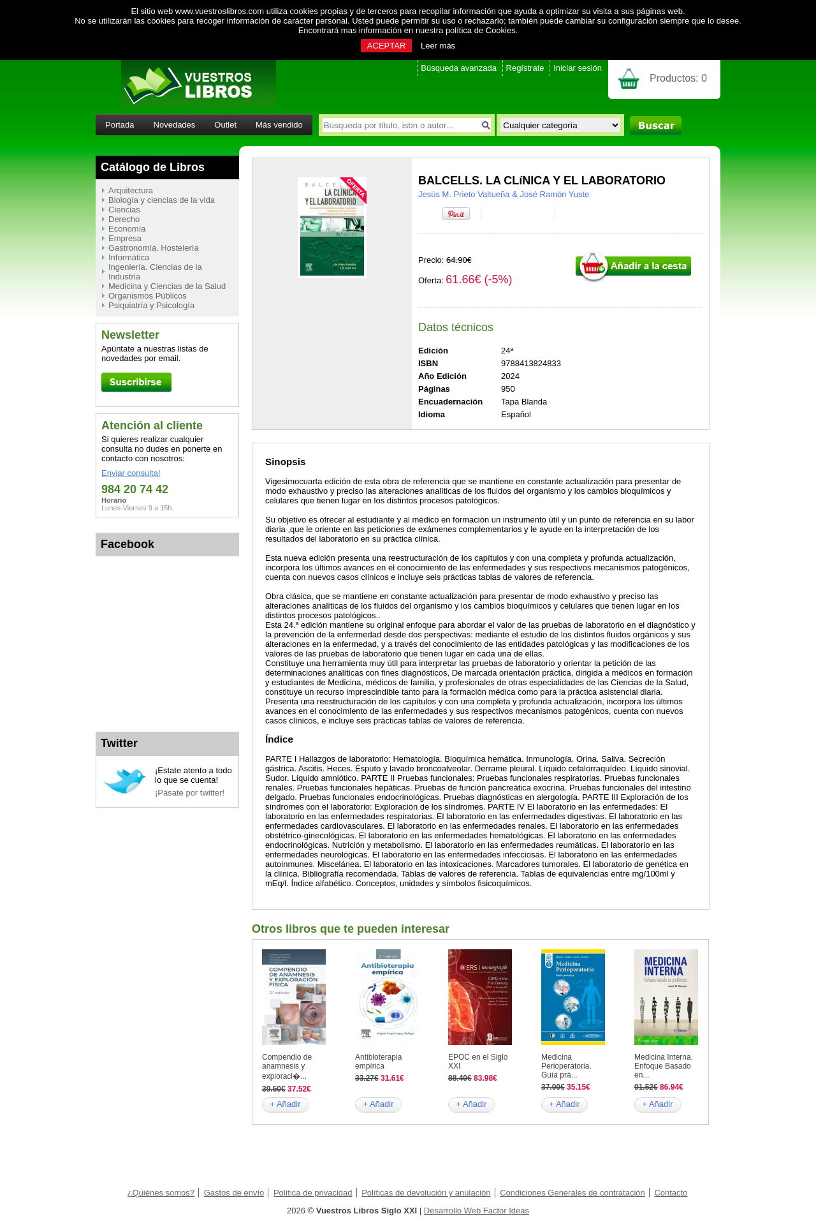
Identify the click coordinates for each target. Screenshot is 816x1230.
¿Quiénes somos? (161, 1192)
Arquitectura (130, 190)
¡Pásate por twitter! (189, 792)
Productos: (678, 78)
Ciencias (124, 209)
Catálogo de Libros (153, 167)
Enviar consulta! (131, 473)
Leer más (438, 45)
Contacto (670, 1192)
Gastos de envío (234, 1192)
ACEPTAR (386, 45)
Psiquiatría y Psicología (151, 305)
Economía (127, 228)
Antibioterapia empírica (378, 1062)
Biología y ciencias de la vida (161, 200)
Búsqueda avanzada (459, 68)
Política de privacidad (313, 1192)
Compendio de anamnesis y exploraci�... (287, 1067)
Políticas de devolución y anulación (425, 1192)
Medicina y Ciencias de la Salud (167, 286)
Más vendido (279, 125)
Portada (120, 125)
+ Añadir (285, 1104)
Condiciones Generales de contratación (572, 1192)
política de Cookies (481, 30)
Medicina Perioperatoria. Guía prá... (566, 1066)
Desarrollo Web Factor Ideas (476, 1210)
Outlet (225, 125)
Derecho (124, 219)
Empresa (125, 238)
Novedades (175, 125)
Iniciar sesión (577, 68)
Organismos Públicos (147, 295)
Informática (128, 257)
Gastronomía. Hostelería (153, 248)
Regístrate (525, 68)
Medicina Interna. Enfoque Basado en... (663, 1066)
